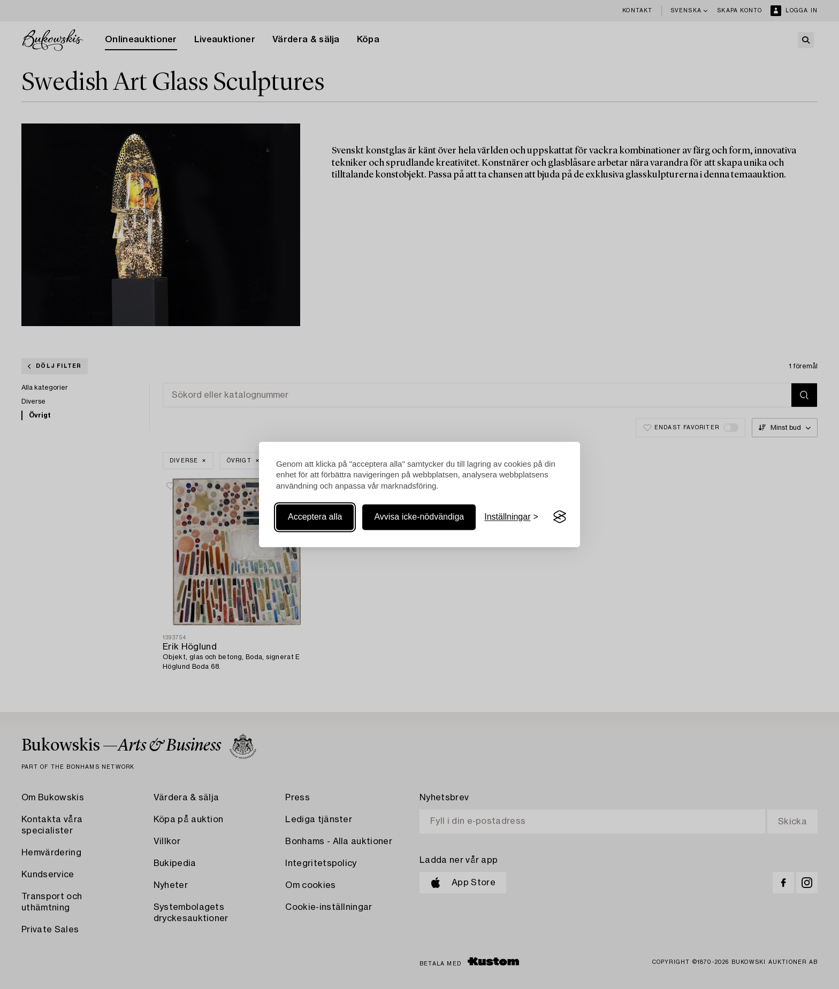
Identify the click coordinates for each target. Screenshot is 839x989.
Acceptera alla (315, 516)
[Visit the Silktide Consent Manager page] (560, 517)
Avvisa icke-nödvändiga (419, 516)
